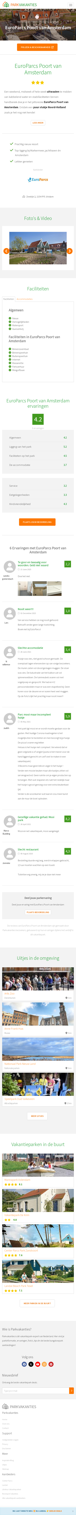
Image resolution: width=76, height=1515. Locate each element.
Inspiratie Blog (8, 1460)
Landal (5, 1485)
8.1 (20, 1184)
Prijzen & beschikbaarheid (37, 47)
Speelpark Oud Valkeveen (19, 1099)
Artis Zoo (9, 993)
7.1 (20, 1290)
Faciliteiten (8, 299)
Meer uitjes (37, 1116)
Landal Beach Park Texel (18, 1286)
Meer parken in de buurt (37, 1303)
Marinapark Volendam (17, 1179)
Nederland (23, 21)
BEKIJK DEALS (55, 1511)
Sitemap (5, 1469)
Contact (5, 1428)
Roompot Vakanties (10, 1493)
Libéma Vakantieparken (11, 1489)
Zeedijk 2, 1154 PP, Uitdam (38, 196)
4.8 (15, 1219)
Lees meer (38, 122)
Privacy (5, 1444)
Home (4, 1419)
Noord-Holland (40, 21)
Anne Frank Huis (13, 1028)
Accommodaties (24, 299)
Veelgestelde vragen (10, 1439)
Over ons (5, 1423)
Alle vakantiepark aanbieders (13, 1498)
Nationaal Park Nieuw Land (20, 1063)
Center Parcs (7, 1480)
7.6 (20, 1255)
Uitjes (4, 1464)
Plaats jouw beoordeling (37, 522)
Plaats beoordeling (38, 912)
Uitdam (54, 21)
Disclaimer (6, 1448)
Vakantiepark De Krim (16, 1215)
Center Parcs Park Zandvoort (21, 1250)
